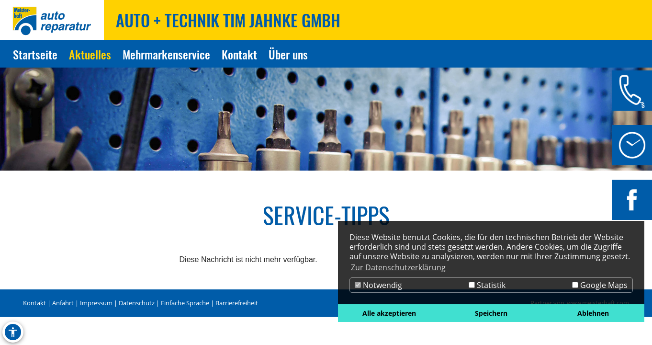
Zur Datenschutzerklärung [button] (398, 267)
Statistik (487, 285)
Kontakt (34, 303)
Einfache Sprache (185, 303)
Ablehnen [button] (593, 313)
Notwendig (378, 285)
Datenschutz (137, 303)
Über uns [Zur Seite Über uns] (288, 54)
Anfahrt (63, 303)
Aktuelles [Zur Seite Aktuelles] (90, 54)
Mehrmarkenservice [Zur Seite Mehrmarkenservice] (166, 54)
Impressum (96, 303)
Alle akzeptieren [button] (389, 313)
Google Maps (600, 285)
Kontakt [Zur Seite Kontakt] (239, 54)
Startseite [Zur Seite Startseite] (35, 54)
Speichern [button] (491, 313)
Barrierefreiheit (236, 303)
